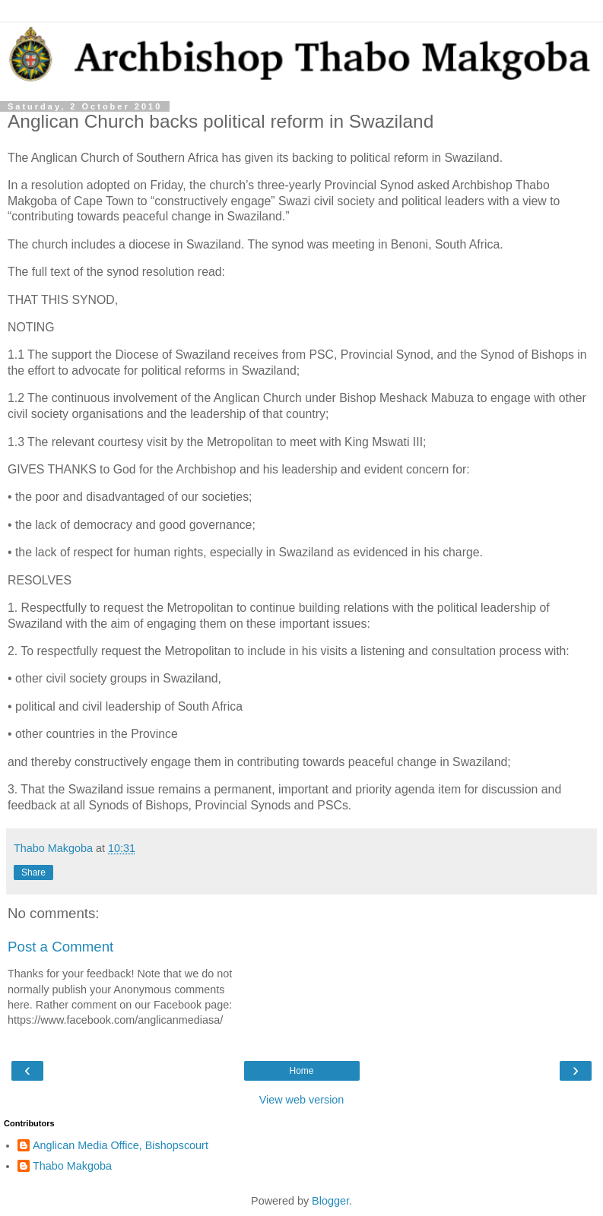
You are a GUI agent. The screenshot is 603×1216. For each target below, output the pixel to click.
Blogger (330, 1201)
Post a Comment (60, 947)
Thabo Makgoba (72, 1166)
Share (33, 872)
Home (301, 1071)
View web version (301, 1100)
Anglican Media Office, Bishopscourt (120, 1145)
